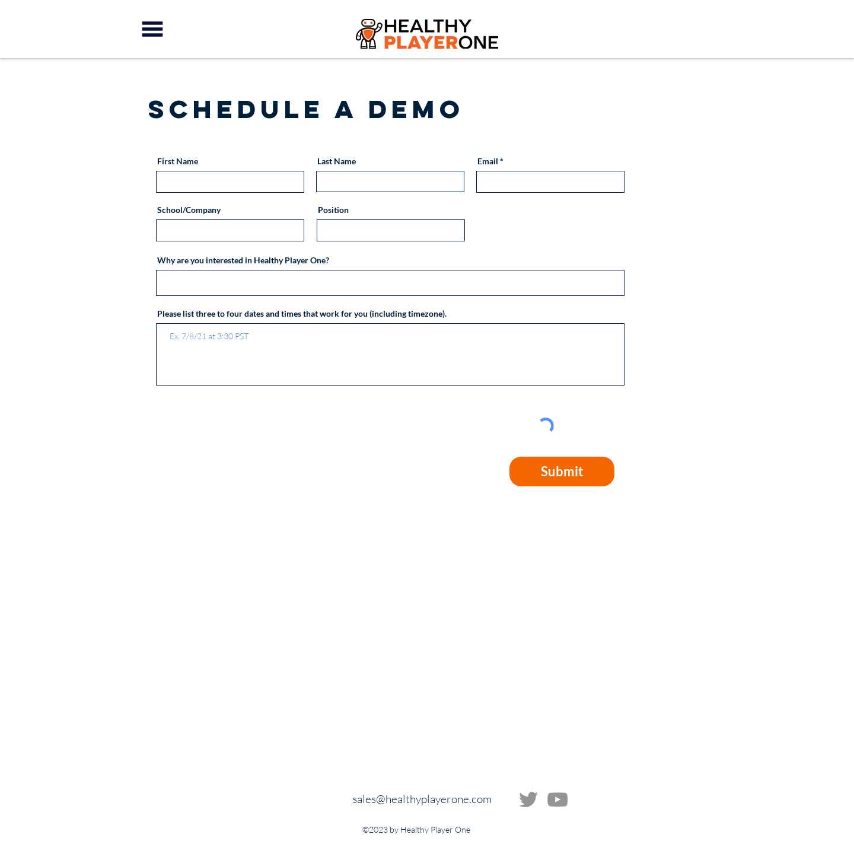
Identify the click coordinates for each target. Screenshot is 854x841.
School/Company (189, 210)
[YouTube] (557, 799)
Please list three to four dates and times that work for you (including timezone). (302, 314)
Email (487, 161)
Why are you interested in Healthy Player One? (243, 260)
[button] (152, 29)
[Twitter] (528, 799)
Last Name (336, 161)
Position (333, 210)
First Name (177, 161)
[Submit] (561, 471)
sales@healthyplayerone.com (422, 799)
